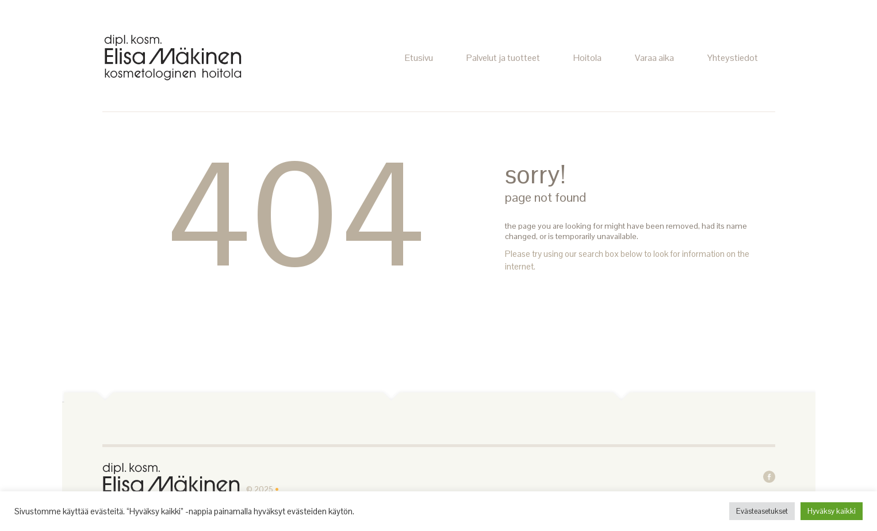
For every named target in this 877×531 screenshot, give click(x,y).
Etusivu (419, 58)
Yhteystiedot (732, 58)
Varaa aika (654, 58)
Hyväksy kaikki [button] (831, 511)
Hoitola (587, 58)
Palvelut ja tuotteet (503, 58)
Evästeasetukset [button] (762, 511)
